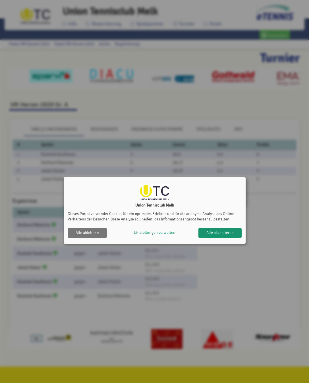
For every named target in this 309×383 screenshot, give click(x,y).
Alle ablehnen (87, 233)
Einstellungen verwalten (154, 233)
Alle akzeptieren (220, 233)
